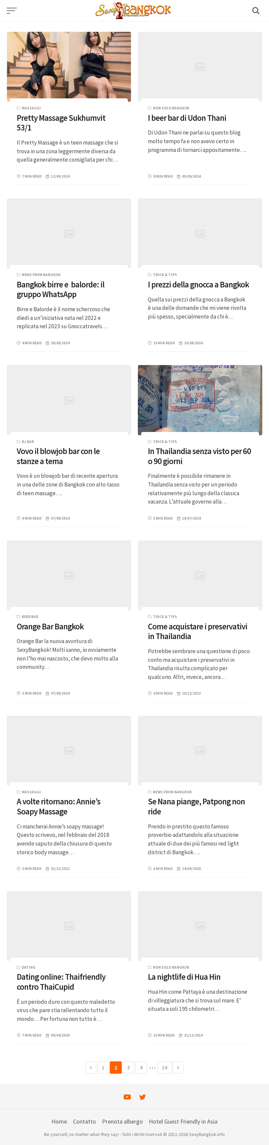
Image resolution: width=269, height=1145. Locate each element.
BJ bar (28, 441)
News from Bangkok (41, 274)
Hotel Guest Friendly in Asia (183, 1121)
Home (59, 1121)
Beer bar (30, 616)
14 (164, 1067)
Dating (28, 967)
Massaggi (31, 108)
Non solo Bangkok (171, 108)
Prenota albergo (122, 1121)
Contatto (84, 1121)
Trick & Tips (165, 274)
